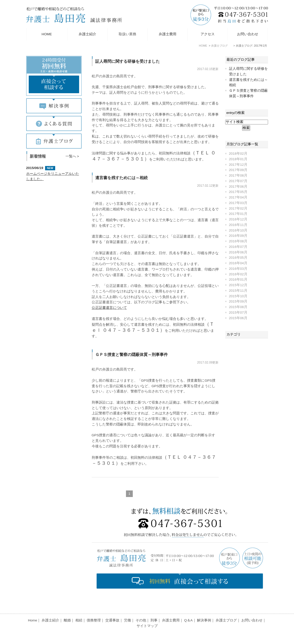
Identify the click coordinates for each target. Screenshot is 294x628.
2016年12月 (238, 219)
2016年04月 (238, 263)
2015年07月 (238, 312)
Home (32, 608)
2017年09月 (238, 170)
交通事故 (112, 608)
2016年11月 (238, 225)
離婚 (67, 608)
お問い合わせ (247, 34)
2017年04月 (238, 197)
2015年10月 (238, 296)
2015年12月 (238, 285)
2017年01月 (238, 214)
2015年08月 (238, 307)
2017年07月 (238, 181)
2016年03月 (238, 269)
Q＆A (188, 608)
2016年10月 (238, 230)
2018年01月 (238, 159)
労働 (127, 608)
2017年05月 (238, 192)
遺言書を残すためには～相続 (121, 177)
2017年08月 (238, 175)
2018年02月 (238, 153)
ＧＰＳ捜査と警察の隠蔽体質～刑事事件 (131, 354)
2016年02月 (238, 274)
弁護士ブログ (226, 608)
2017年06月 (238, 186)
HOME (47, 34)
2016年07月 (238, 247)
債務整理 (94, 608)
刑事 (153, 608)
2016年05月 (238, 257)
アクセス (208, 34)
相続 (78, 608)
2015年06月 (238, 318)
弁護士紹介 (87, 34)
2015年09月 (238, 301)
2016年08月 (238, 241)
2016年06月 (238, 252)
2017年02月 (238, 208)
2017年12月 (238, 165)
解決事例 (204, 608)
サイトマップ (147, 613)
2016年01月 (238, 279)
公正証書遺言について (109, 308)
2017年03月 (238, 203)
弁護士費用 (167, 34)
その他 (141, 608)
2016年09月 (238, 236)
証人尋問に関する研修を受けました (127, 61)
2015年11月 (238, 290)
